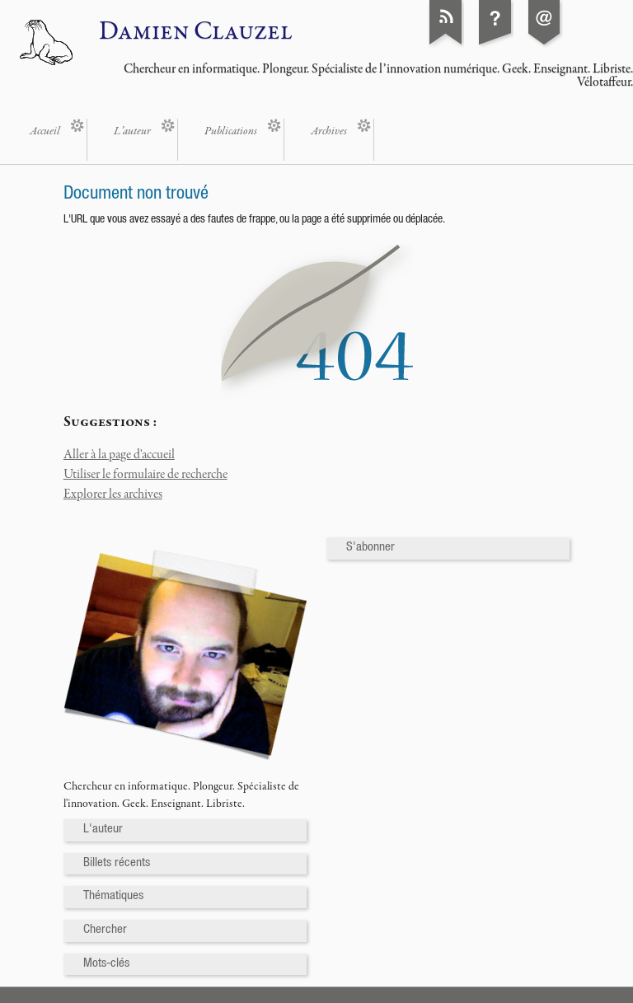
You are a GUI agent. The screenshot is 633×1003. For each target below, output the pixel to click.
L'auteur (103, 829)
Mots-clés (106, 964)
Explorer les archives (112, 494)
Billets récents (116, 863)
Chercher (105, 930)
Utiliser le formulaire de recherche (145, 474)
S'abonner (370, 547)
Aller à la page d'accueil (119, 455)
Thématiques (113, 896)
